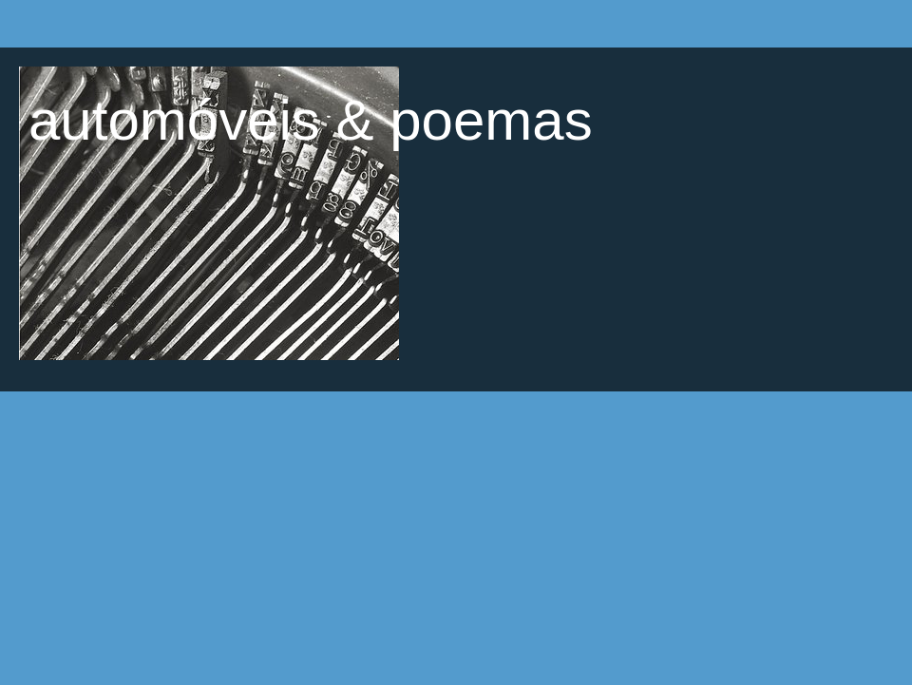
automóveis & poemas (310, 120)
